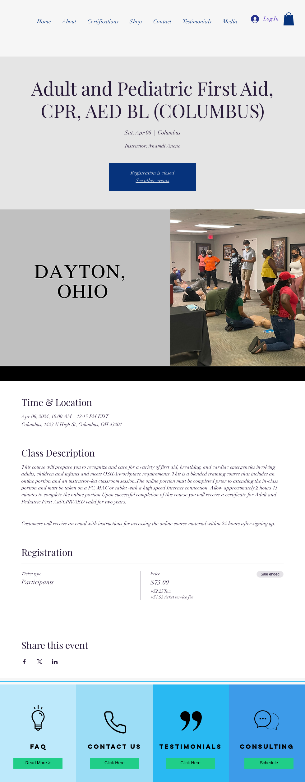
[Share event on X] (40, 661)
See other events (152, 180)
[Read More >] (37, 763)
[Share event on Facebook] (24, 661)
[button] (288, 18)
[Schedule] (268, 763)
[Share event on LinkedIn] (55, 661)
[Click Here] (114, 763)
